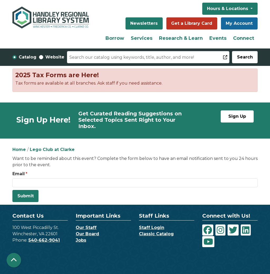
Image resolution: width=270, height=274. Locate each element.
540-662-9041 (44, 240)
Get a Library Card (191, 23)
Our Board (87, 233)
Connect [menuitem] (243, 38)
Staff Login (151, 227)
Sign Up (237, 116)
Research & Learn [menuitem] (181, 38)
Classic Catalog (156, 233)
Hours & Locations (228, 8)
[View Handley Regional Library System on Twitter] (233, 230)
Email (18, 173)
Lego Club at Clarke (52, 149)
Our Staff (86, 227)
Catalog (27, 57)
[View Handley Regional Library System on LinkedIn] (246, 230)
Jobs (81, 240)
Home (19, 149)
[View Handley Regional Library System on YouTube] (208, 241)
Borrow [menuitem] (114, 38)
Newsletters (144, 23)
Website (54, 57)
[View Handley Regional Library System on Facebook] (207, 230)
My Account (239, 23)
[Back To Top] (14, 260)
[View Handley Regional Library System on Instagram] (220, 230)
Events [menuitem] (217, 38)
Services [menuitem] (141, 38)
